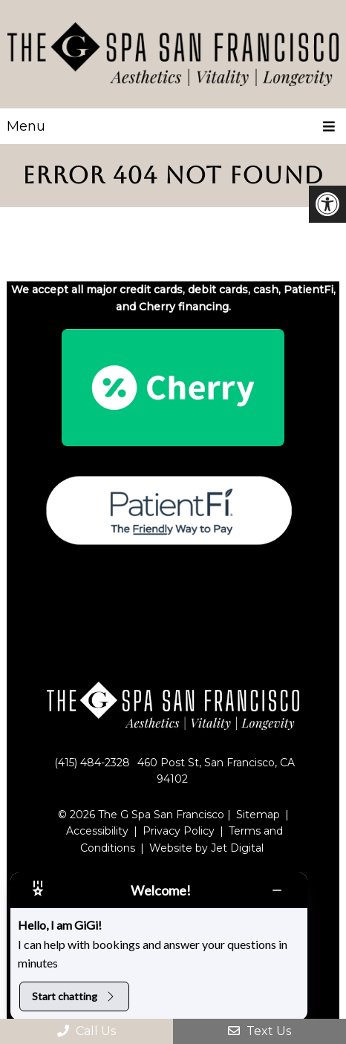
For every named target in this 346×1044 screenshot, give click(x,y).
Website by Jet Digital (206, 848)
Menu (26, 126)
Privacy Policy (179, 831)
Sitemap (258, 814)
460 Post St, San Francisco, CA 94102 (216, 771)
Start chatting (74, 996)
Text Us (259, 1031)
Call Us (86, 1031)
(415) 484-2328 (92, 762)
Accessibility (97, 831)
